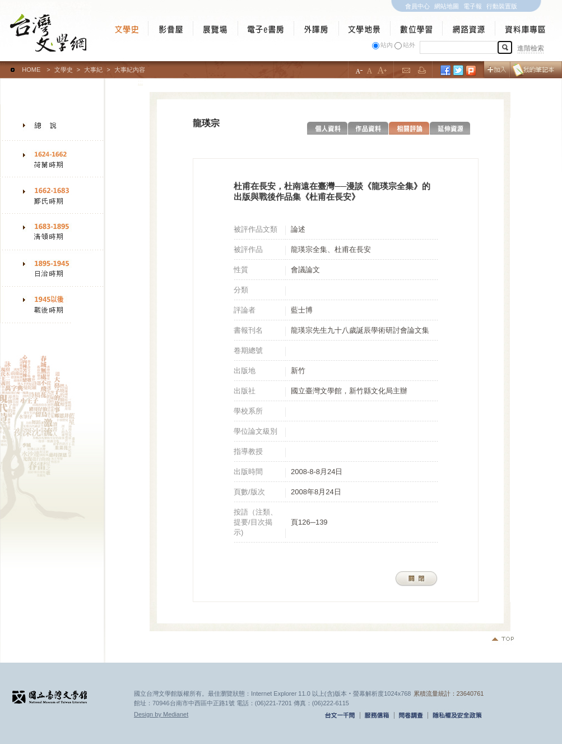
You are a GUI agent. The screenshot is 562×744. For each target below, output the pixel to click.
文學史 (63, 69)
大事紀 (93, 69)
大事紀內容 (129, 69)
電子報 (472, 6)
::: (2, 64)
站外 (409, 45)
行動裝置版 (501, 6)
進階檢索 (530, 48)
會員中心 (417, 6)
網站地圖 (446, 6)
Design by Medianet (161, 714)
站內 (386, 45)
